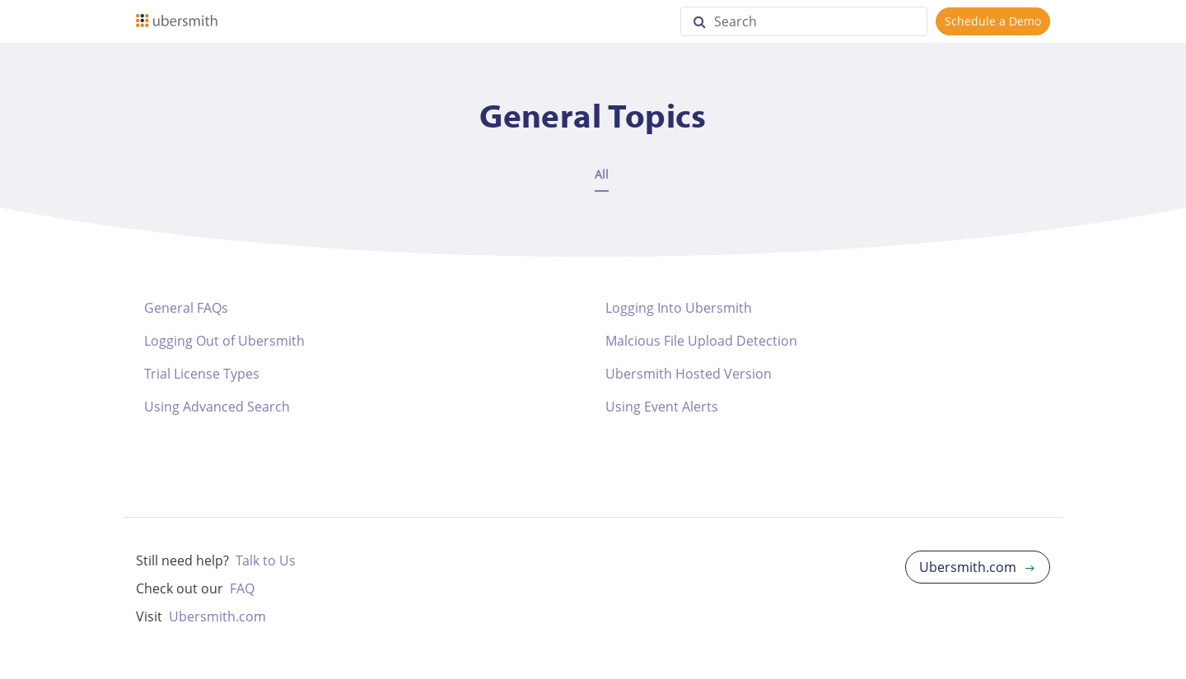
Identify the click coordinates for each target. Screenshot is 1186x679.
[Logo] (176, 21)
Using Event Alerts (661, 407)
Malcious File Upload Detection (701, 341)
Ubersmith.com (217, 616)
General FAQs (186, 308)
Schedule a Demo (993, 21)
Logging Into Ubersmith (678, 308)
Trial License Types (201, 374)
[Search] (803, 21)
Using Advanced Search (217, 407)
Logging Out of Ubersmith (224, 341)
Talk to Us (266, 560)
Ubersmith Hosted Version (688, 374)
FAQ (242, 588)
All (602, 174)
